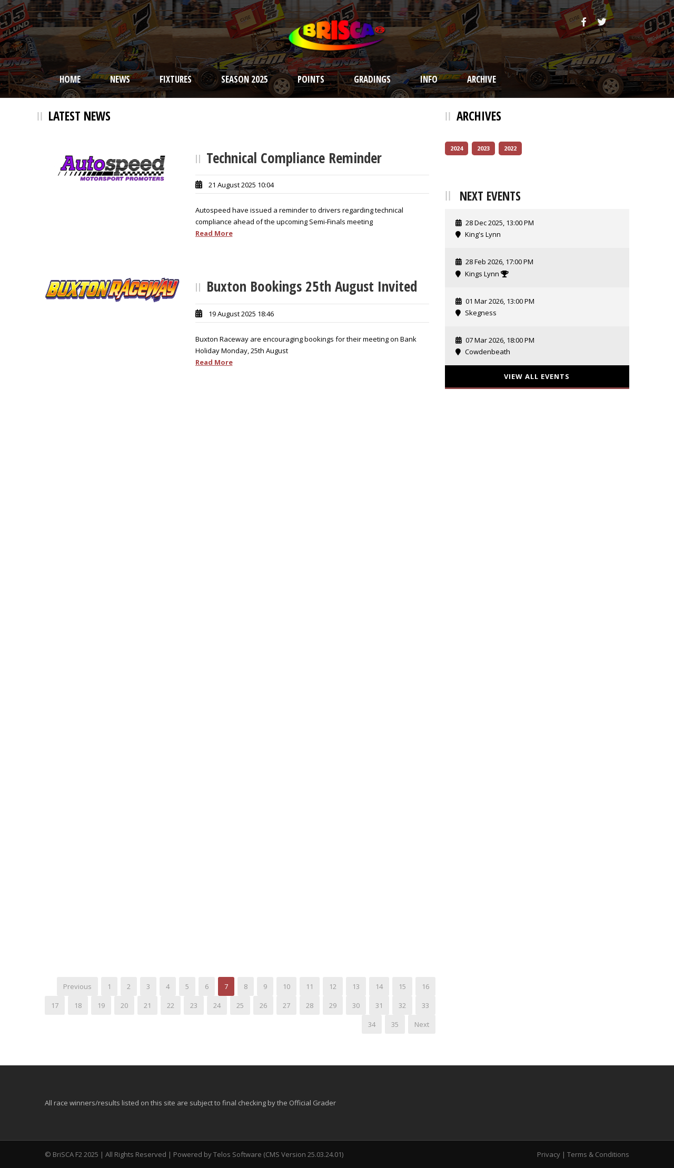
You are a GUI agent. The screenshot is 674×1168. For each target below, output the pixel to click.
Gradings (372, 79)
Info (429, 79)
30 (356, 1005)
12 (332, 986)
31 (379, 1005)
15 (402, 986)
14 (379, 986)
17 (54, 1005)
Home (70, 79)
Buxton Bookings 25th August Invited (311, 286)
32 (402, 1005)
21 (147, 1005)
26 (263, 1005)
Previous (77, 986)
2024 (456, 148)
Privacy (548, 1154)
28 (309, 1005)
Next (421, 1024)
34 (371, 1024)
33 (425, 1005)
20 (124, 1005)
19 (101, 1005)
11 (309, 986)
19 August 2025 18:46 (241, 313)
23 (193, 1005)
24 (217, 1005)
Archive (481, 79)
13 (356, 986)
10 (286, 986)
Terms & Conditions (598, 1154)
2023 (483, 148)
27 (286, 1005)
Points (311, 79)
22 (170, 1005)
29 (332, 1005)
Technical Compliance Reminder (294, 157)
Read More (214, 233)
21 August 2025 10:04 (241, 184)
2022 (510, 148)
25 (240, 1005)
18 (78, 1005)
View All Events (537, 376)
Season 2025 (244, 79)
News (120, 79)
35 (395, 1024)
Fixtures (176, 79)
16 (425, 986)
